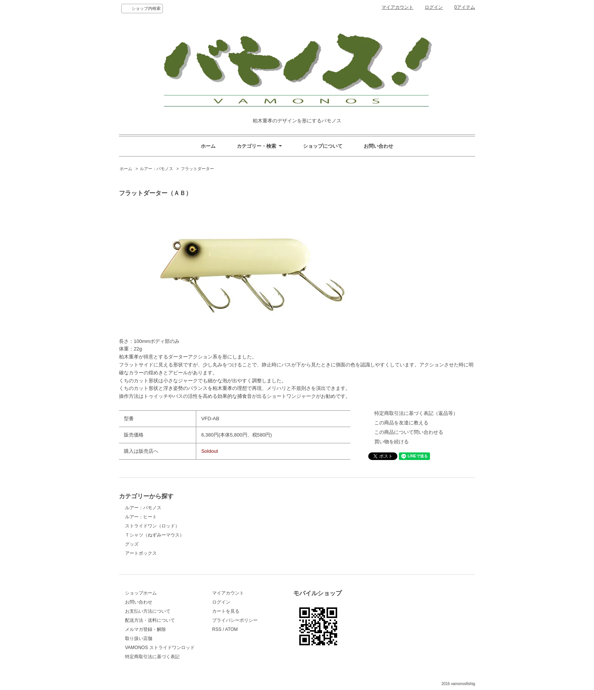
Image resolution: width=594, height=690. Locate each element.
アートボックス (141, 553)
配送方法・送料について (150, 620)
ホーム (208, 146)
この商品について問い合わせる (408, 432)
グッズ (132, 544)
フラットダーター (197, 168)
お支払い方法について (147, 611)
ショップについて (322, 146)
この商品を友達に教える (401, 423)
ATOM (231, 629)
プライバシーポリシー (235, 620)
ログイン (434, 7)
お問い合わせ (378, 146)
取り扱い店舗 (138, 638)
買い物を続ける (391, 441)
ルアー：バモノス (156, 168)
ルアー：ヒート (141, 516)
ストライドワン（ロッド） (152, 526)
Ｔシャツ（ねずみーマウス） (154, 535)
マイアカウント (397, 7)
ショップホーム (141, 593)
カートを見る (225, 611)
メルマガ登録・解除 (145, 629)
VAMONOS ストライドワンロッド (160, 647)
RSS (217, 629)
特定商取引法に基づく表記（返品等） (416, 413)
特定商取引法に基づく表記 (152, 656)
